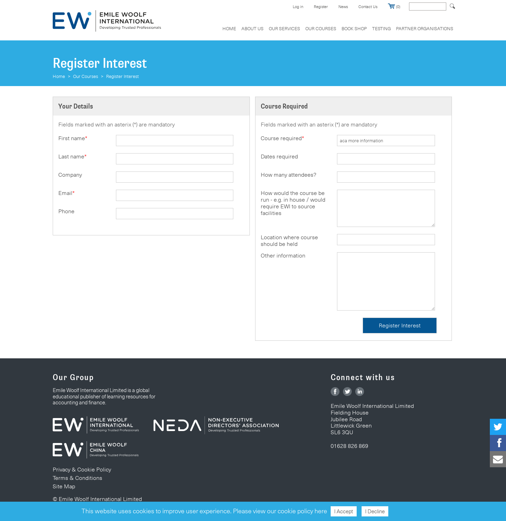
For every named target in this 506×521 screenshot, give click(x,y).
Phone (66, 211)
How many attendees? (288, 174)
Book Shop (354, 28)
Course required (282, 138)
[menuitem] (229, 32)
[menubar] (335, 32)
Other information (283, 255)
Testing (381, 28)
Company (70, 174)
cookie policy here (302, 511)
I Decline (375, 511)
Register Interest (122, 76)
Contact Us (367, 6)
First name (72, 138)
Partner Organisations (424, 28)
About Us (252, 28)
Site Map (64, 486)
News (343, 6)
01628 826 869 (349, 446)
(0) (394, 6)
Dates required (279, 156)
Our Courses (320, 28)
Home (229, 28)
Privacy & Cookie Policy (82, 469)
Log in (298, 6)
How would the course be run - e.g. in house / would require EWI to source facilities (293, 203)
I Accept (343, 511)
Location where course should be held (289, 240)
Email (66, 193)
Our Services (284, 28)
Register (321, 6)
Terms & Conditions (77, 478)
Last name (72, 156)
